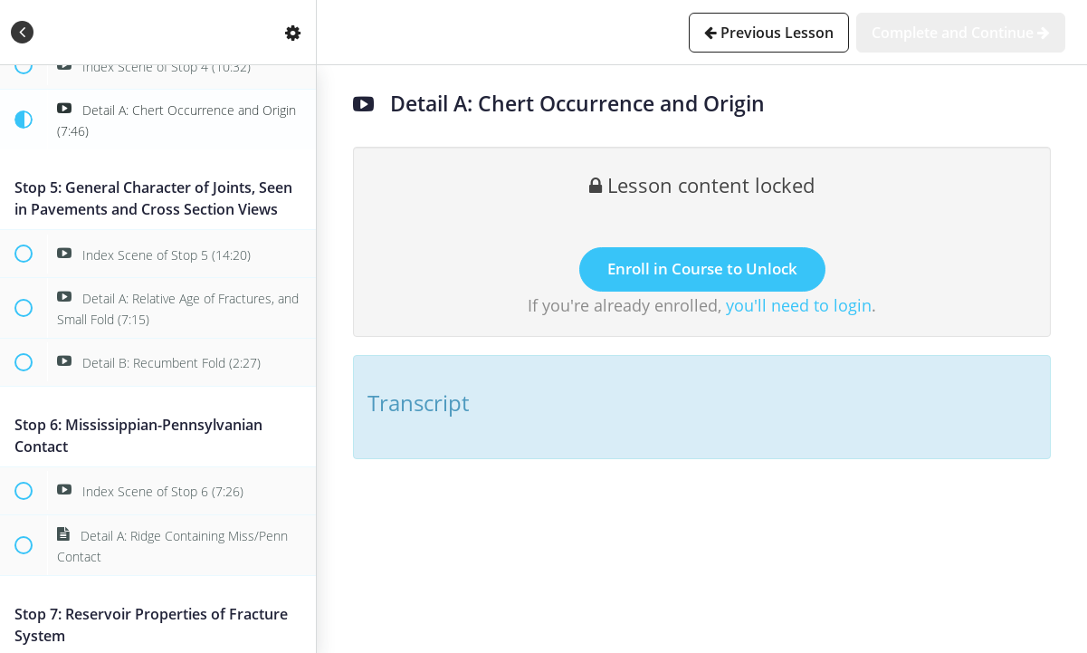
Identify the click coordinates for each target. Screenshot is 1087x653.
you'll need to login (799, 305)
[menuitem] (293, 32)
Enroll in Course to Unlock (702, 268)
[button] (22, 32)
